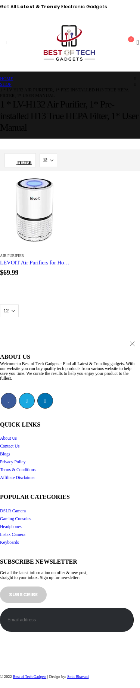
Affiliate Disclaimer (17, 477)
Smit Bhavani (78, 677)
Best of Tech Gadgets (29, 677)
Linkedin (45, 401)
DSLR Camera (13, 511)
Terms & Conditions (17, 469)
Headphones (11, 526)
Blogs (5, 454)
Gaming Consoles (15, 518)
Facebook (8, 401)
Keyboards (9, 542)
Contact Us (9, 446)
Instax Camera (12, 534)
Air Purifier (12, 256)
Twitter (27, 401)
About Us (8, 438)
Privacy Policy (13, 462)
